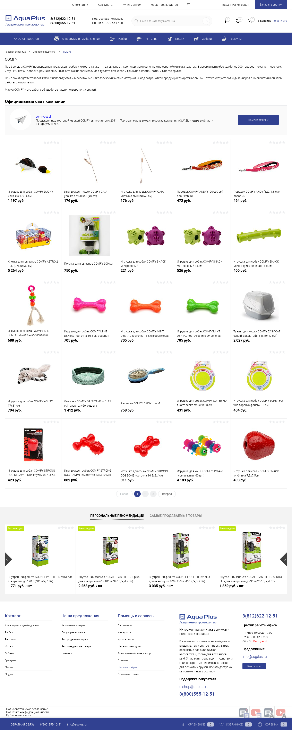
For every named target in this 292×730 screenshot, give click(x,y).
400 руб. (258, 272)
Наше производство (164, 4)
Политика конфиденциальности (27, 712)
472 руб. (202, 202)
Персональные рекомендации (117, 516)
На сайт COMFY (258, 120)
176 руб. (89, 202)
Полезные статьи (128, 674)
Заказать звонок (271, 4)
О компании (80, 4)
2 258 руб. (90, 586)
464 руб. (258, 202)
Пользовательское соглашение (27, 709)
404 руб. (258, 412)
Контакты (254, 666)
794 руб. (33, 412)
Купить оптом (131, 4)
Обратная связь (20, 724)
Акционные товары (73, 625)
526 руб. (202, 272)
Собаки (9, 653)
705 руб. (89, 342)
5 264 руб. (33, 272)
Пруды (9, 674)
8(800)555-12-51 (51, 724)
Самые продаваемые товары (176, 516)
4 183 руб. (202, 482)
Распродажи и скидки (74, 639)
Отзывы (123, 660)
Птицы (9, 667)
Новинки (66, 653)
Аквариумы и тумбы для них (22, 625)
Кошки (9, 646)
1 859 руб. (231, 586)
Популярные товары (73, 632)
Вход (225, 4)
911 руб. (146, 482)
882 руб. (89, 482)
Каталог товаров (25, 39)
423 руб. (33, 482)
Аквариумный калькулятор (134, 653)
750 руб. (89, 272)
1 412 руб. (89, 412)
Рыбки (9, 632)
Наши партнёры (127, 667)
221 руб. (146, 272)
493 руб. (258, 482)
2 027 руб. (258, 342)
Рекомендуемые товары (76, 646)
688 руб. (33, 342)
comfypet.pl (43, 116)
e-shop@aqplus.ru (193, 687)
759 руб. (146, 412)
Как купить (105, 4)
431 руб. (202, 412)
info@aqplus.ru (254, 656)
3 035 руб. (161, 586)
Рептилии (10, 639)
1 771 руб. (20, 586)
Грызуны (10, 660)
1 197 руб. (33, 202)
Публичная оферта (18, 715)
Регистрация (240, 4)
